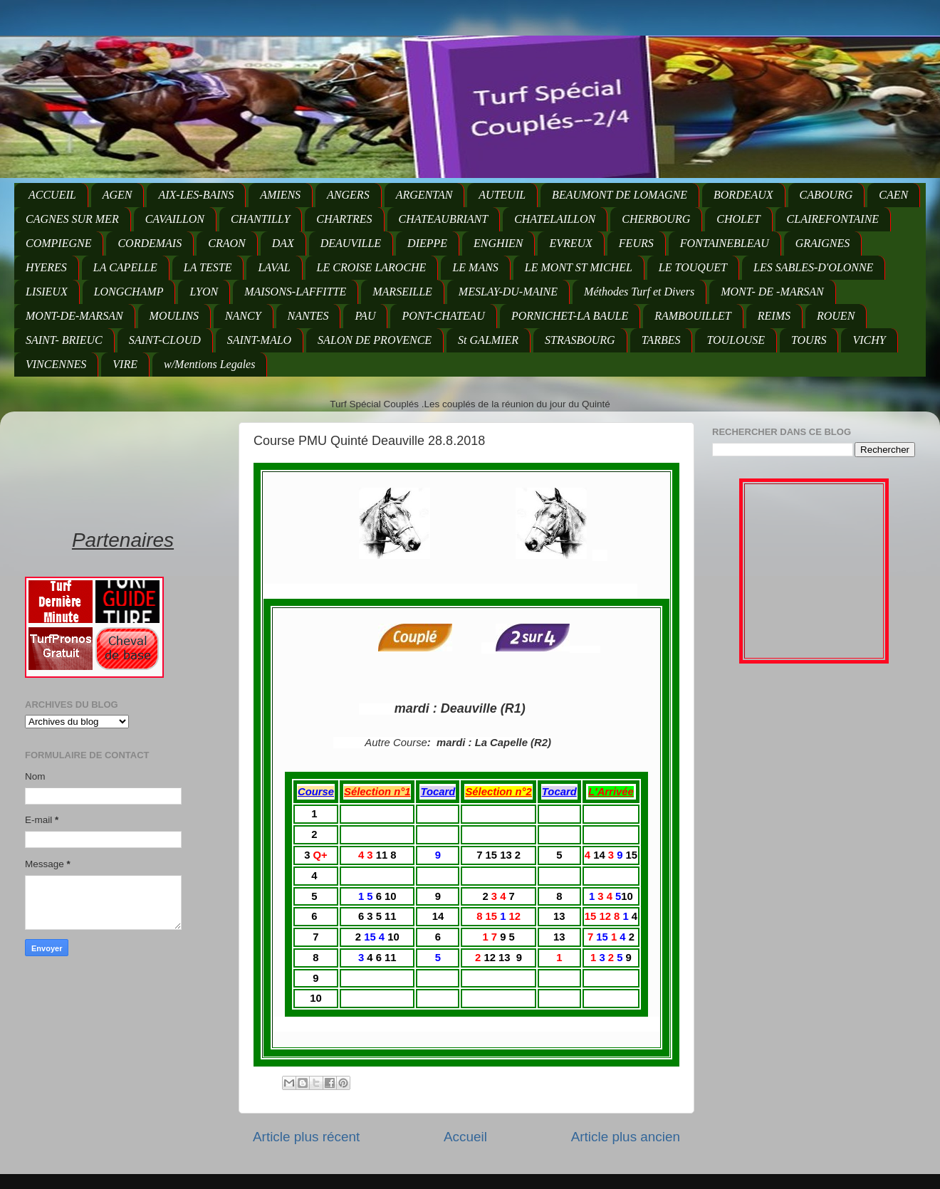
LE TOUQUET (693, 267)
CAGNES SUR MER (72, 219)
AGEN (117, 195)
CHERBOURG (656, 219)
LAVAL (274, 267)
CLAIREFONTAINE (833, 219)
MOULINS (174, 316)
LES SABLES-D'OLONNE (813, 267)
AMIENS (280, 195)
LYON (203, 292)
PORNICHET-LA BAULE (569, 316)
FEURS (636, 243)
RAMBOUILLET (692, 316)
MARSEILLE (402, 292)
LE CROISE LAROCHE (372, 267)
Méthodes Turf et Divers (639, 292)
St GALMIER (488, 340)
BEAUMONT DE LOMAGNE (619, 195)
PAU (365, 316)
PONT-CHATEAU (443, 316)
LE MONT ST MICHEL (578, 267)
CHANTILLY (260, 219)
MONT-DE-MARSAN (74, 316)
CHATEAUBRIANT (444, 219)
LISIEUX (47, 292)
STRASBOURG (580, 340)
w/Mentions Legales (209, 364)
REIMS (774, 316)
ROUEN (836, 316)
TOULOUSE (735, 340)
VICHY (868, 340)
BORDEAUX (743, 195)
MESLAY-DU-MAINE (508, 292)
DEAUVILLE (350, 243)
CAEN (893, 195)
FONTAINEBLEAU (724, 243)
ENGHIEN (498, 243)
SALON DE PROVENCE (375, 340)
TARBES (661, 340)
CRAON (226, 243)
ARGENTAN (424, 195)
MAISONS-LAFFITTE (295, 292)
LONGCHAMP (129, 292)
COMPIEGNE (58, 243)
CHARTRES (344, 219)
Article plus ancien (625, 1136)
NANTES (308, 316)
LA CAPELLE (125, 267)
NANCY (243, 316)
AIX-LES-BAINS (196, 195)
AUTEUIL (502, 195)
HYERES (46, 267)
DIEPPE (427, 243)
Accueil (465, 1136)
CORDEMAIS (150, 243)
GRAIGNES (822, 243)
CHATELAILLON (554, 219)
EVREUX (570, 243)
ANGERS (348, 195)
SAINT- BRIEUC (64, 340)
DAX (283, 243)
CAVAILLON (174, 219)
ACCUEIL (52, 195)
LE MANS (475, 267)
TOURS (809, 340)
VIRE (125, 364)
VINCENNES (56, 364)
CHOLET (738, 219)
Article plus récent (306, 1136)
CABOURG (826, 195)
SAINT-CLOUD (165, 340)
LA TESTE (208, 267)
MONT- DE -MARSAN (772, 292)
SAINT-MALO (259, 340)
